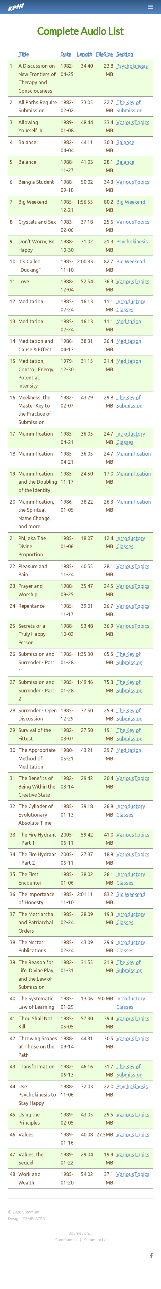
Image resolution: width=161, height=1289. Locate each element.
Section (124, 54)
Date (66, 54)
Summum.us (66, 1240)
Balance (125, 142)
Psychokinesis (132, 66)
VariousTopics (132, 122)
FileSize (104, 54)
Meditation (128, 321)
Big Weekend (130, 202)
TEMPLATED (33, 1218)
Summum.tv (94, 1240)
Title (23, 54)
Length (84, 54)
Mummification (133, 454)
